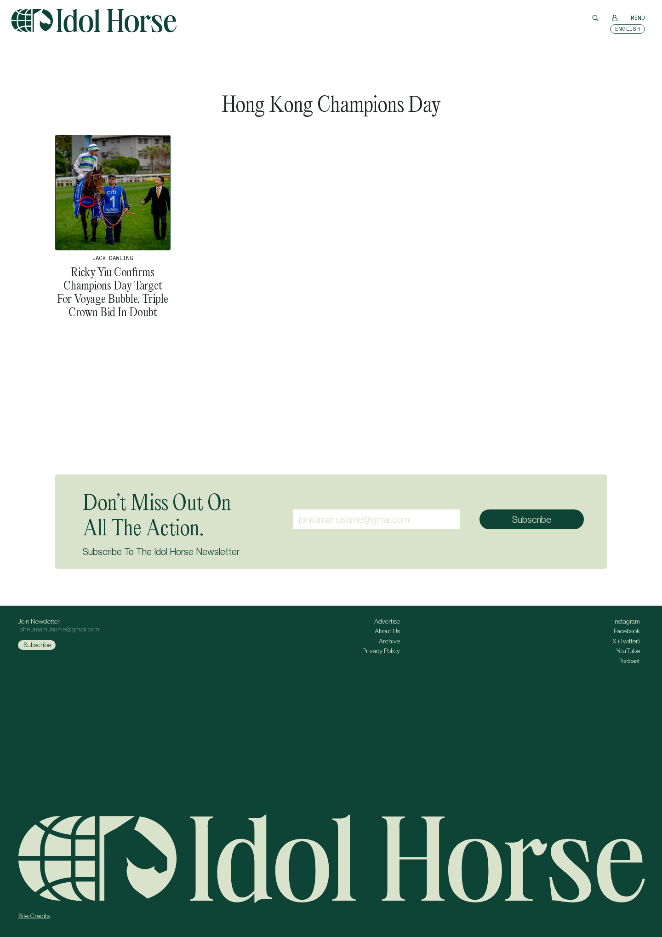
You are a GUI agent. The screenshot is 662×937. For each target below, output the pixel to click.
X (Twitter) (626, 641)
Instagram (626, 621)
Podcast (629, 661)
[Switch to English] (627, 29)
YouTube (628, 650)
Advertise (387, 621)
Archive (389, 641)
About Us (387, 631)
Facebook (627, 631)
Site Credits (34, 916)
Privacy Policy (381, 650)
